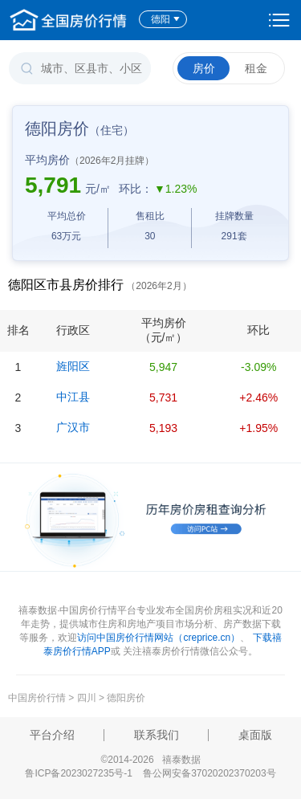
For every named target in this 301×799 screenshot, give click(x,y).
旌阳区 (73, 366)
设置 (279, 20)
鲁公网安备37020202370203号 (209, 773)
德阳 (166, 19)
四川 (86, 697)
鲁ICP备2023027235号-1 (78, 773)
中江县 (73, 396)
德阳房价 (126, 697)
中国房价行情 (38, 697)
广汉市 (73, 427)
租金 (256, 68)
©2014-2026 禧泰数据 (150, 759)
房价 (204, 68)
